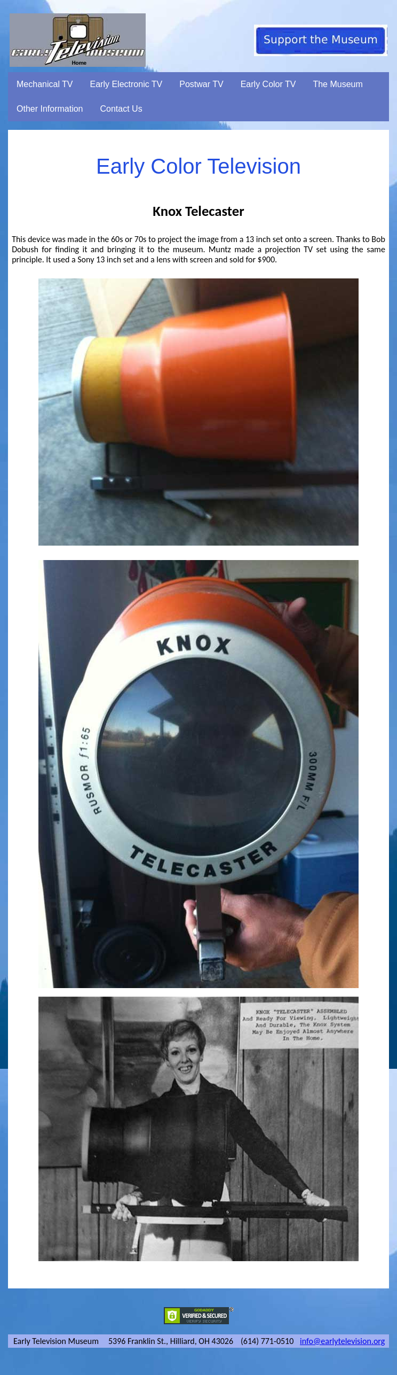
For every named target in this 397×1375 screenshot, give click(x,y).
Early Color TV (268, 84)
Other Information (50, 108)
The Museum (337, 84)
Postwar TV (201, 84)
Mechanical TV (45, 84)
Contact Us (121, 108)
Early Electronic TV (126, 84)
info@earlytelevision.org (342, 1341)
